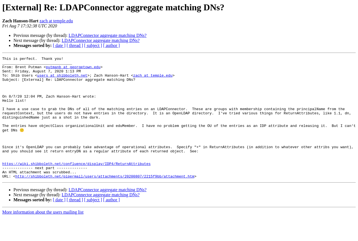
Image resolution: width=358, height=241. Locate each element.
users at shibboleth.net (62, 79)
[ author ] (111, 45)
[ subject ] (93, 45)
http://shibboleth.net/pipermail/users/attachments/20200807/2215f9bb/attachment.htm (104, 200)
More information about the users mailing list (43, 236)
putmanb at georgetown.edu (73, 69)
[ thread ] (75, 45)
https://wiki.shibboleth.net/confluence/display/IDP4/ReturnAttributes (76, 185)
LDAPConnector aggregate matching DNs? (108, 35)
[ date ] (59, 45)
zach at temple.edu (56, 20)
